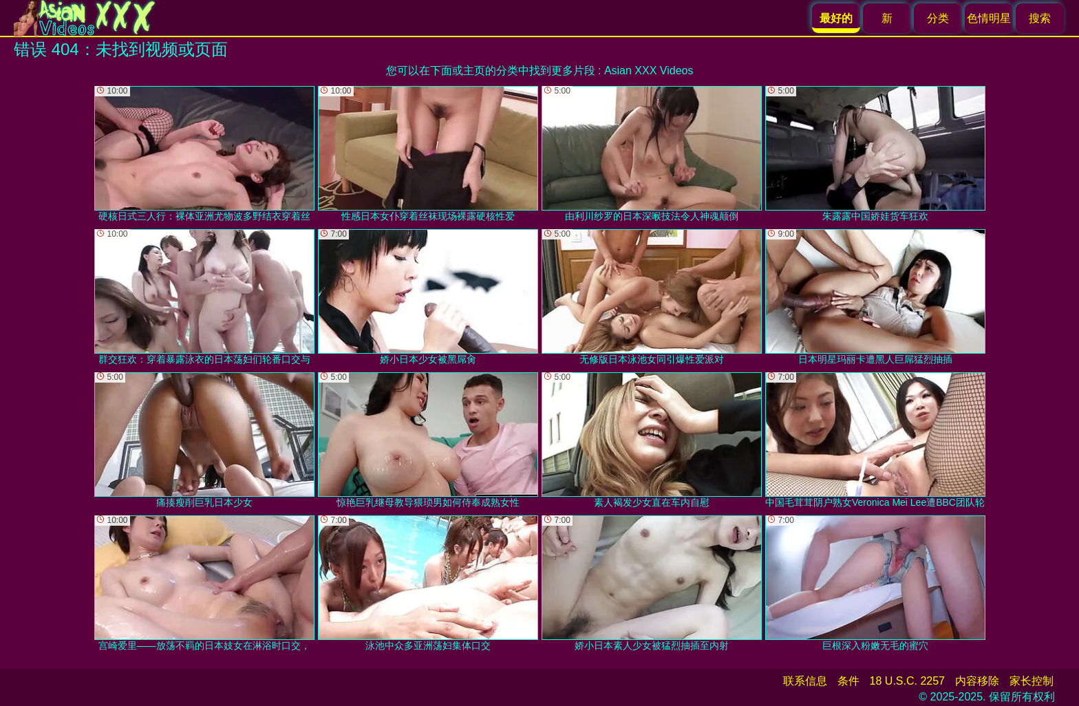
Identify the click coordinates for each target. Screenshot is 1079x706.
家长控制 (1031, 681)
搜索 (1040, 18)
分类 (938, 18)
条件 (848, 681)
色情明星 (989, 18)
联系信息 (805, 681)
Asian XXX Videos (649, 70)
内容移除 (977, 681)
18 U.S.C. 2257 (907, 681)
